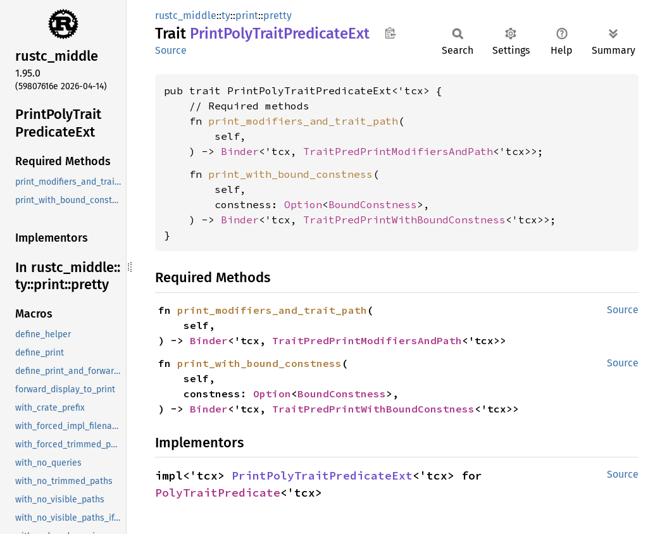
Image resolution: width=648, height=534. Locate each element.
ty (225, 15)
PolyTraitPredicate (217, 492)
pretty (277, 15)
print (246, 15)
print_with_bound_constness (290, 174)
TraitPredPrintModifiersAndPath (398, 151)
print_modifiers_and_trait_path (303, 121)
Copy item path (390, 33)
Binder (240, 151)
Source (171, 50)
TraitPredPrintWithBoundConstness (404, 219)
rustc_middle (185, 15)
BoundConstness (372, 204)
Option (303, 204)
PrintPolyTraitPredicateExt (322, 475)
